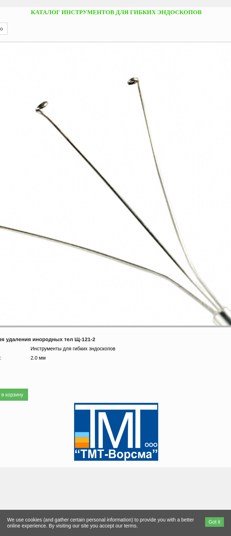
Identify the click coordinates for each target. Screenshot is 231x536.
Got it (214, 522)
